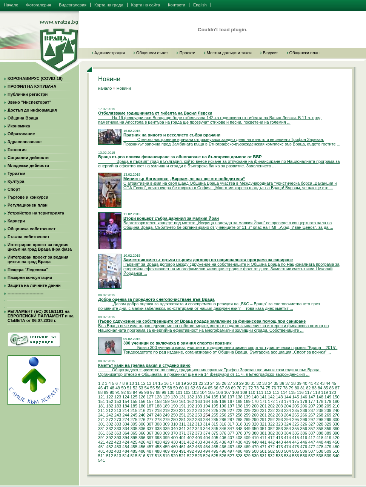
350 (255, 428)
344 (206, 428)
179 (327, 401)
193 (198, 406)
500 (255, 451)
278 (158, 419)
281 (182, 419)
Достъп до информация (32, 110)
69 (233, 388)
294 (287, 419)
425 (134, 442)
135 (214, 397)
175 (295, 401)
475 (295, 446)
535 (295, 455)
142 (271, 397)
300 (335, 419)
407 (231, 437)
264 (287, 415)
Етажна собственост (28, 236)
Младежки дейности (28, 165)
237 (311, 410)
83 (314, 388)
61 (187, 388)
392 (109, 437)
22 (200, 383)
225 (214, 410)
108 (235, 392)
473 (279, 446)
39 (299, 383)
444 (287, 442)
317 (231, 424)
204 (287, 406)
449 (327, 442)
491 (182, 451)
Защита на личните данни (34, 285)
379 (247, 433)
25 (218, 383)
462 (190, 446)
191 (182, 406)
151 (101, 401)
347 (231, 428)
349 (247, 428)
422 (109, 442)
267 (311, 415)
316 (222, 424)
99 (163, 392)
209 (327, 406)
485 (134, 451)
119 (324, 392)
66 (216, 388)
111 (259, 392)
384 (287, 433)
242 (109, 415)
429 (166, 442)
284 (206, 419)
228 (238, 410)
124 (125, 397)
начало (105, 88)
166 (222, 401)
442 (271, 442)
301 (101, 424)
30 (247, 383)
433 (198, 442)
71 (245, 388)
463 (198, 446)
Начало (11, 5)
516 (141, 455)
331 (101, 428)
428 (158, 442)
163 (198, 401)
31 (253, 383)
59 (175, 388)
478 (319, 446)
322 (271, 424)
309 (166, 424)
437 (231, 442)
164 (206, 401)
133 (198, 397)
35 (276, 383)
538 (319, 455)
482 (109, 451)
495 (214, 451)
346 (222, 428)
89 (106, 392)
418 (319, 437)
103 (195, 392)
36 (282, 383)
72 (250, 388)
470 (255, 446)
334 (125, 428)
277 (150, 419)
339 (166, 428)
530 (255, 455)
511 (101, 455)
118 (316, 392)
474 (287, 446)
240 (335, 410)
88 (100, 392)
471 (263, 446)
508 (319, 451)
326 (303, 424)
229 (247, 410)
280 (174, 419)
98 (158, 392)
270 (335, 415)
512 (109, 455)
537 (311, 455)
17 (172, 383)
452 (109, 446)
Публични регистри (28, 94)
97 (152, 392)
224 (206, 410)
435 (214, 442)
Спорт (14, 189)
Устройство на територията (36, 213)
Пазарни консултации (30, 277)
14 (154, 383)
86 (331, 388)
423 (117, 442)
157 (150, 401)
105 (211, 392)
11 (137, 383)
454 (125, 446)
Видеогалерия (72, 5)
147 (311, 397)
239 (327, 410)
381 (263, 433)
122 (109, 397)
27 (230, 383)
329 (327, 424)
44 (328, 383)
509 (327, 451)
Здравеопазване (25, 141)
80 (297, 388)
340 (174, 428)
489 (166, 451)
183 (117, 406)
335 (134, 428)
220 (174, 410)
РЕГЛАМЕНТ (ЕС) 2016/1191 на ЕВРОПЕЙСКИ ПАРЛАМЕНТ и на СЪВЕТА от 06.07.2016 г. (41, 316)
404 (206, 437)
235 (295, 410)
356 (303, 428)
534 (287, 455)
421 (101, 442)
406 (222, 437)
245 (134, 415)
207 (311, 406)
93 (129, 392)
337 (150, 428)
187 (150, 406)
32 (259, 383)
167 (231, 401)
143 (279, 397)
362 (109, 433)
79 (291, 388)
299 (327, 419)
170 (255, 401)
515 (134, 455)
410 (255, 437)
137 (231, 397)
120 (332, 392)
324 (287, 424)
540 (335, 455)
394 (125, 437)
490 (174, 451)
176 (303, 401)
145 (295, 397)
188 (158, 406)
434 (206, 442)
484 (125, 451)
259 (247, 415)
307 (150, 424)
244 (125, 415)
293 (279, 419)
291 (263, 419)
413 (279, 437)
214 (125, 410)
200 (255, 406)
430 (174, 442)
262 (271, 415)
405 (214, 437)
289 (247, 419)
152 (109, 401)
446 (303, 442)
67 (222, 388)
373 (198, 433)
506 (303, 451)
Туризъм (16, 173)
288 (238, 419)
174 (287, 401)
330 (335, 424)
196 (222, 406)
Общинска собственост (31, 229)
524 (206, 455)
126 (141, 397)
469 (247, 446)
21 (195, 383)
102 (187, 392)
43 (322, 383)
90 (112, 392)
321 (263, 424)
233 (279, 410)
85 (325, 388)
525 (214, 455)
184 (125, 406)
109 (243, 392)
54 (147, 388)
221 (182, 410)
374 (206, 433)
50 (123, 388)
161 (182, 401)
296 (303, 419)
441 (263, 442)
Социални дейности (28, 157)
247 (150, 415)
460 (174, 446)
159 (166, 401)
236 (303, 410)
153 (117, 401)
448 (319, 442)
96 (147, 392)
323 (279, 424)
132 (190, 397)
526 (222, 455)
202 (271, 406)
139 (247, 397)
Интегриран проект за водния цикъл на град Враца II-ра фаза (40, 246)
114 (284, 392)
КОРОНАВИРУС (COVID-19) (35, 78)
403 (198, 437)
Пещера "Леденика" (28, 269)
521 (182, 455)
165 (214, 401)
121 (101, 397)
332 (109, 428)
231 (263, 410)
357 (311, 428)
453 (117, 446)
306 (141, 424)
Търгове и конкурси (28, 197)
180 (335, 401)
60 (181, 388)
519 (166, 455)
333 (117, 428)
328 (319, 424)
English (200, 5)
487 (150, 451)
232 (271, 410)
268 (319, 415)
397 (150, 437)
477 (311, 446)
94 (135, 392)
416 (303, 437)
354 (287, 428)
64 (204, 388)
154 (125, 401)
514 (125, 455)
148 (319, 397)
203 (279, 406)
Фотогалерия (38, 5)
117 (308, 392)
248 (158, 415)
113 (275, 392)
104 (203, 392)
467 (231, 446)
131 (182, 397)
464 (206, 446)
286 (222, 419)
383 (279, 433)
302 (109, 424)
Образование (21, 134)
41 (310, 383)
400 (174, 437)
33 (264, 383)
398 (158, 437)
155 (134, 401)
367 (150, 433)
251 (182, 415)
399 (166, 437)
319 (247, 424)
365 (134, 433)
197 (231, 406)
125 (134, 397)
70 (239, 388)
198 (238, 406)
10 (131, 383)
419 (327, 437)
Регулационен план (28, 205)
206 (303, 406)
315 (214, 424)
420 (335, 437)
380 (255, 433)
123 (117, 397)
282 (190, 419)
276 (141, 419)
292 (271, 419)
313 (198, 424)
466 (222, 446)
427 (150, 442)
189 (166, 406)
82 (308, 388)
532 (271, 455)
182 (109, 406)
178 (319, 401)
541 (101, 460)
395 (134, 437)
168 (238, 401)
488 (158, 451)
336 (141, 428)
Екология (17, 149)
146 (303, 397)
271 (101, 419)
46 (100, 388)
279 (166, 419)
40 (305, 383)
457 (150, 446)
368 (158, 433)
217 (150, 410)
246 (141, 415)
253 (198, 415)
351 (263, 428)
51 (129, 388)
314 (206, 424)
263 (279, 415)
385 (295, 433)
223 (198, 410)
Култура (16, 181)
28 (235, 383)
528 (238, 455)
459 (166, 446)
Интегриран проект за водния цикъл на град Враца (38, 259)
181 (101, 406)
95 (140, 392)
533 (279, 455)
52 (135, 388)
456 (141, 446)
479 (327, 446)
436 (222, 442)
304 (125, 424)
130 (174, 397)
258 (238, 415)
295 (295, 419)
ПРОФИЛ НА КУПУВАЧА (32, 86)
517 (150, 455)
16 (166, 383)
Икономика (19, 126)
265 (295, 415)
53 (140, 388)
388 (319, 433)
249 (166, 415)
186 (141, 406)
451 (101, 446)
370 (174, 433)
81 (302, 388)
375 (214, 433)
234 (287, 410)
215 (134, 410)
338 (158, 428)
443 (279, 442)
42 (316, 383)
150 (335, 397)
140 (255, 397)
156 (141, 401)
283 (198, 419)
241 (101, 415)
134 (206, 397)
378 (238, 433)
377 (231, 433)
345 (214, 428)
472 (271, 446)
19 (183, 383)
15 (160, 383)
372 (190, 433)
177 (311, 401)
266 (303, 415)
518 (158, 455)
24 (212, 383)
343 (198, 428)
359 (327, 428)
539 (327, 455)
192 (190, 406)
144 (287, 397)
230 (255, 410)
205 (295, 406)
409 (247, 437)
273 (117, 419)
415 (295, 437)
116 (300, 392)
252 (190, 415)
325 (295, 424)
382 (271, 433)
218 (158, 410)
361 (101, 433)
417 (311, 437)
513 (117, 455)
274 (125, 419)
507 (311, 451)
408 (238, 437)
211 (101, 410)
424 (125, 442)
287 (231, 419)
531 (263, 455)
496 (222, 451)
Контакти (176, 5)
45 (334, 383)
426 (141, 442)
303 (117, 424)
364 (125, 433)
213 (117, 410)
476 (303, 446)
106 (219, 392)
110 (251, 392)
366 (141, 433)
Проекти (187, 53)
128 (158, 397)
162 (190, 401)
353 (279, 428)
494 (206, 451)
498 (238, 451)
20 (189, 383)
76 (273, 388)
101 (178, 392)
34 (270, 383)
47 (106, 388)
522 (190, 455)
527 (231, 455)
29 (241, 383)
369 (166, 433)
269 (327, 415)
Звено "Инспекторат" (29, 102)
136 (222, 397)
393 (117, 437)
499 (247, 451)
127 (150, 397)
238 (319, 410)
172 (271, 401)
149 (327, 397)
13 (149, 383)
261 (263, 415)
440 (255, 442)
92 (123, 392)
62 (193, 388)
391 (101, 437)
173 (279, 401)
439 (247, 442)
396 (141, 437)
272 (109, 419)
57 (163, 388)
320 (255, 424)
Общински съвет (152, 53)
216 (141, 410)
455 (134, 446)
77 (279, 388)
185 (134, 406)
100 (171, 392)
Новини (124, 88)
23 (207, 383)
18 (177, 383)
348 (238, 428)
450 (335, 442)
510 (335, 451)
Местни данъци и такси (229, 53)
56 (158, 388)
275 (134, 419)
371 (182, 433)
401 (182, 437)
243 (117, 415)
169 (247, 401)
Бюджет (270, 53)
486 (141, 451)
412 (271, 437)
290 (255, 419)
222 (190, 410)
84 (320, 388)
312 (190, 424)
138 (238, 397)
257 (231, 415)
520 (174, 455)
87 (337, 388)
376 (222, 433)
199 (247, 406)
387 (311, 433)
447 (311, 442)
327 (311, 424)
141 (263, 397)
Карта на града (108, 5)
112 (268, 392)
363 (117, 433)
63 (198, 388)
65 (210, 388)
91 (117, 392)
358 (319, 428)
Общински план (304, 53)
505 (295, 451)
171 (263, 401)
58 (170, 388)
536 (303, 455)
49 (117, 388)
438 (238, 442)
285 (214, 419)
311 (182, 424)
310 (174, 424)
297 (311, 419)
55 (152, 388)
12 (143, 383)
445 (295, 442)
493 (198, 451)
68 (227, 388)
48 (112, 388)
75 (268, 388)
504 (287, 451)
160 (174, 401)
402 (190, 437)
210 (335, 406)
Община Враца (23, 118)
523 (198, 455)
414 (287, 437)
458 (158, 446)
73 (256, 388)
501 (263, 451)
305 (134, 424)
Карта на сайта (145, 5)
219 (166, 410)
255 (214, 415)
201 (263, 406)
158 (158, 401)
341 (182, 428)
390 (335, 433)
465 (214, 446)
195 (214, 406)
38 (293, 383)
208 (319, 406)
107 (227, 392)
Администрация (109, 53)
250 (174, 415)
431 (182, 442)
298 (319, 419)
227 (231, 410)
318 (238, 424)
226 (222, 410)
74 (262, 388)
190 (174, 406)
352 (271, 428)
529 (247, 455)
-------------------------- (25, 293)
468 (238, 446)
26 (224, 383)
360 (335, 428)
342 (190, 428)
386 (303, 433)
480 (335, 446)
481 (101, 451)
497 (231, 451)
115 (292, 392)
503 (279, 451)
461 (182, 446)
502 (271, 451)
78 (285, 388)
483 (117, 451)
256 (222, 415)
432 (190, 442)
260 (255, 415)
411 (263, 437)
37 (287, 383)
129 (166, 397)
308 (158, 424)
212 (109, 410)
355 (295, 428)
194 (206, 406)
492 (190, 451)
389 (327, 433)
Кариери (16, 221)
